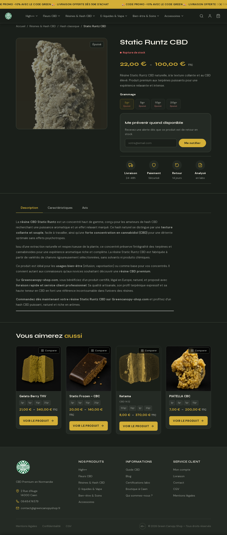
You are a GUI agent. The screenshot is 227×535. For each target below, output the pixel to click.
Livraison (179, 476)
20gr (173, 104)
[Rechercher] (201, 16)
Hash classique (69, 26)
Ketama (125, 396)
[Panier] (218, 16)
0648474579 (29, 501)
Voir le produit (38, 421)
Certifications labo (138, 482)
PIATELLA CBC (179, 396)
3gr (127, 104)
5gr (142, 104)
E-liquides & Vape (114, 16)
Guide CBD (133, 469)
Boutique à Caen (136, 489)
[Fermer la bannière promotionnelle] (222, 4)
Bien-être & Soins (146, 16)
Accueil (20, 26)
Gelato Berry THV (32, 396)
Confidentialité (51, 526)
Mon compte (181, 469)
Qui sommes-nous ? (139, 495)
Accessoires (174, 16)
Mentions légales (184, 495)
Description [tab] (29, 208)
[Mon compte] (210, 16)
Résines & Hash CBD (80, 16)
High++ (32, 16)
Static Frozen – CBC (84, 396)
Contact (178, 482)
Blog (128, 476)
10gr (158, 104)
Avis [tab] (85, 208)
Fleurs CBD (51, 16)
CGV (176, 489)
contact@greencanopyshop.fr (40, 508)
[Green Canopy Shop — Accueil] (8, 16)
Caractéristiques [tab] (60, 208)
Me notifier (192, 143)
